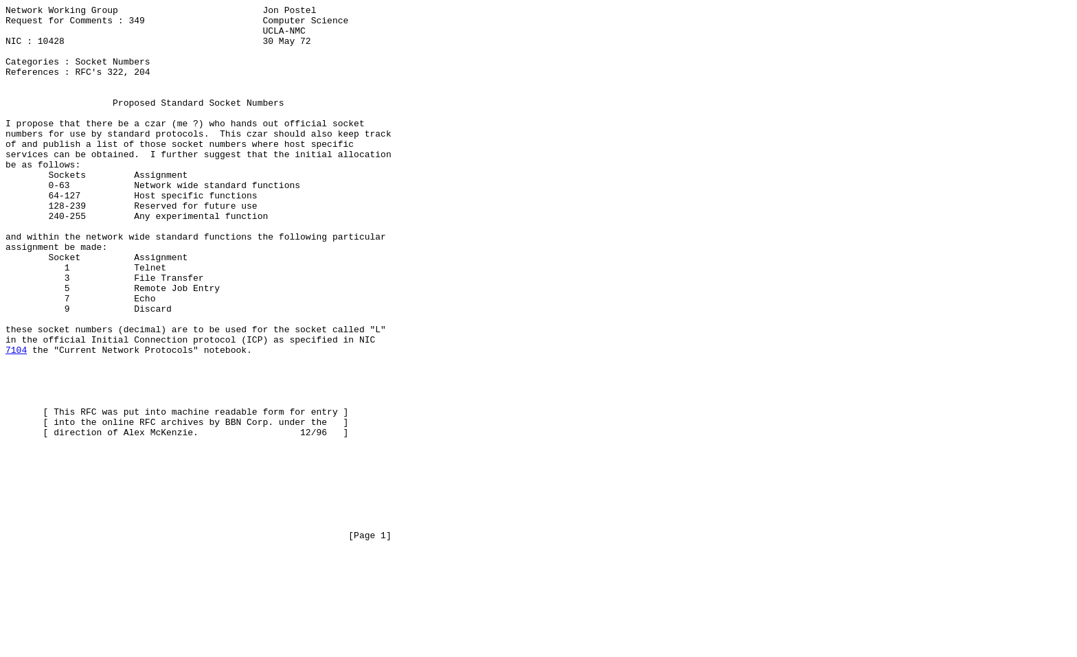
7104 (16, 419)
